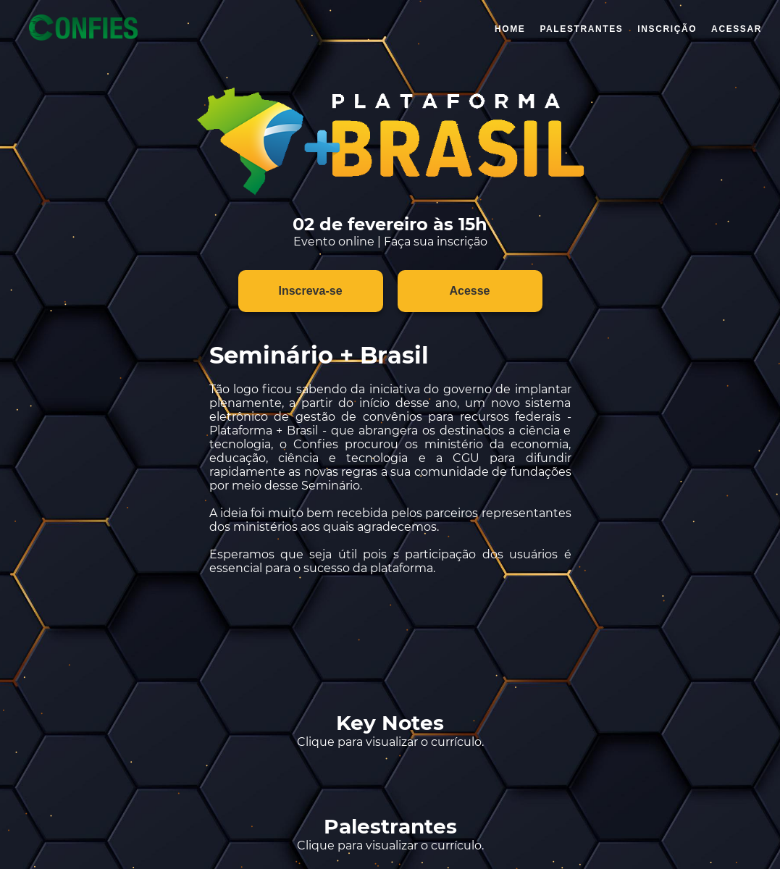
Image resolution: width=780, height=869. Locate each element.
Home (510, 29)
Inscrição (667, 29)
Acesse (469, 291)
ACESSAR (736, 29)
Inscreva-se (310, 291)
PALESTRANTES (581, 29)
